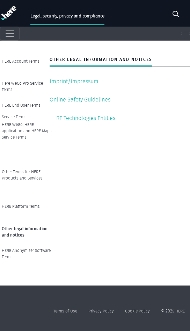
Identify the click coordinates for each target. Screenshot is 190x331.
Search (176, 15)
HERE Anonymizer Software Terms (26, 253)
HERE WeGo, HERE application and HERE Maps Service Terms (27, 130)
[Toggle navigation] (10, 34)
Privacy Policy (101, 311)
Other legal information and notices (25, 231)
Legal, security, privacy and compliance (67, 16)
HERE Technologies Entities (82, 118)
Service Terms (14, 117)
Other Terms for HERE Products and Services (22, 175)
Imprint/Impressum (74, 81)
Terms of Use (65, 311)
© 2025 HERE (173, 311)
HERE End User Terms (21, 105)
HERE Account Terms (20, 61)
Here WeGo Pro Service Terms (22, 86)
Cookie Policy (137, 311)
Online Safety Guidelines (80, 100)
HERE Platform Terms (21, 206)
